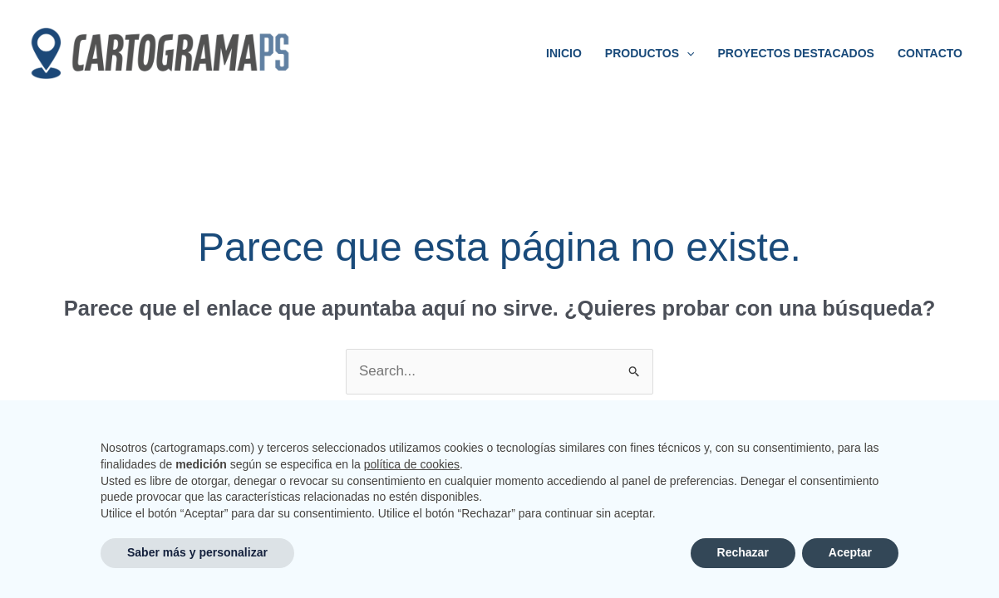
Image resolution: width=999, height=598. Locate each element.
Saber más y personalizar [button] (197, 552)
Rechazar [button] (743, 552)
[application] (686, 53)
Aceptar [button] (850, 552)
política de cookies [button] (412, 464)
